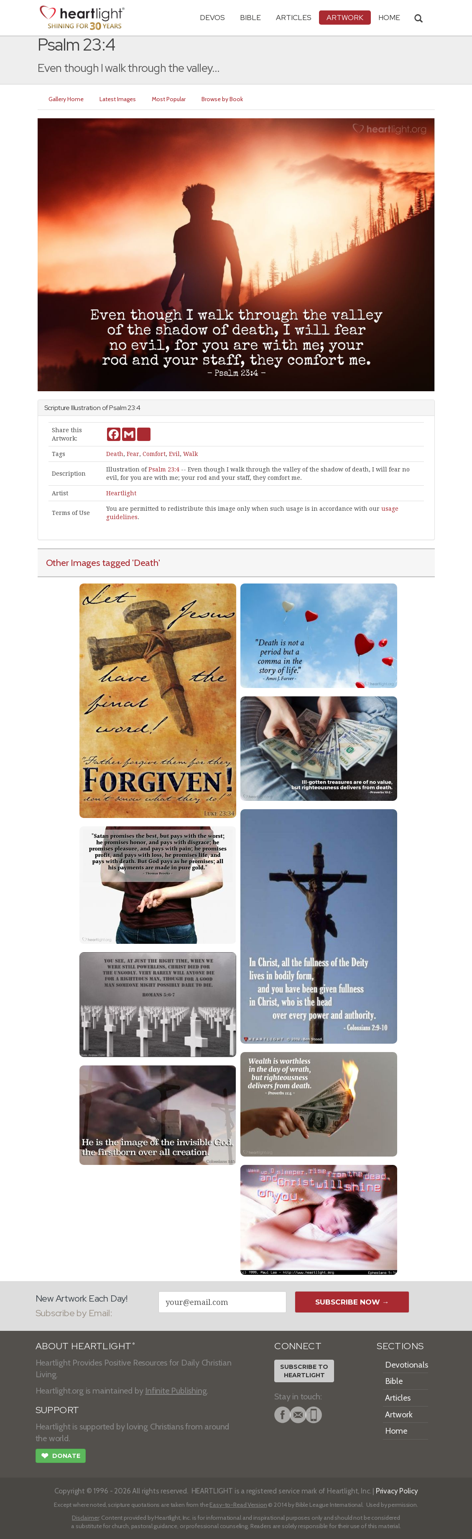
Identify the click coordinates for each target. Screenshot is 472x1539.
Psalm (117, 407)
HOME (389, 17)
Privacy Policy (397, 1490)
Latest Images (118, 99)
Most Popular (169, 99)
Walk (190, 454)
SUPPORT (57, 1410)
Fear (133, 454)
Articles (293, 17)
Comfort (154, 454)
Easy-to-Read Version (238, 1504)
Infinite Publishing (176, 1391)
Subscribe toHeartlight (304, 1371)
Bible (250, 17)
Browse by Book (222, 99)
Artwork (345, 17)
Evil (174, 454)
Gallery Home (66, 99)
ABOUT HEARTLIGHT (85, 1346)
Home (396, 1431)
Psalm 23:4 (163, 469)
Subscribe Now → (352, 1302)
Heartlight (121, 493)
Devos (212, 17)
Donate (60, 1457)
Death (114, 454)
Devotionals (406, 1365)
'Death (145, 562)
